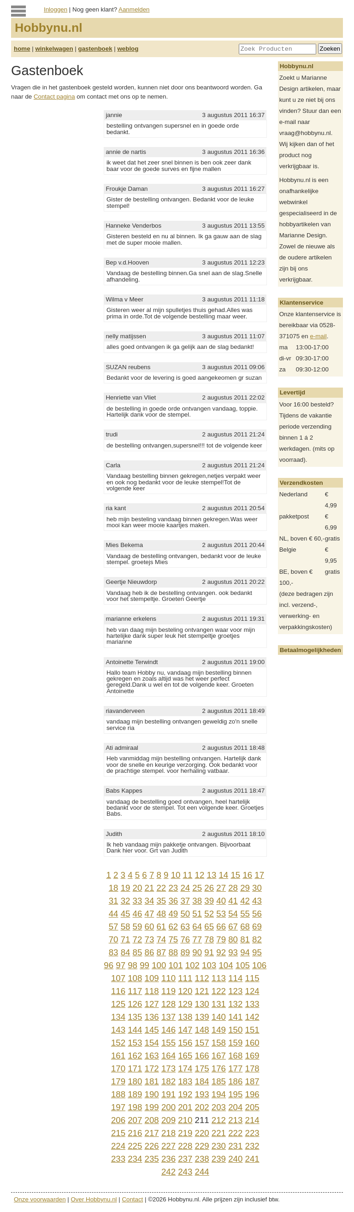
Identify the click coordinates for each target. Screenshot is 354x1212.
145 (152, 1030)
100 (159, 965)
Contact (132, 1199)
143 (118, 1030)
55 (245, 913)
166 (202, 1055)
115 (252, 978)
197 (118, 1107)
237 (185, 1159)
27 (221, 888)
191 (168, 1094)
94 (245, 952)
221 (219, 1133)
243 (185, 1172)
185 (219, 1081)
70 (113, 939)
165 (185, 1055)
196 (252, 1094)
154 (152, 1042)
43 (257, 901)
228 (185, 1146)
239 (219, 1159)
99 (144, 965)
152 (118, 1042)
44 (113, 913)
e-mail (318, 336)
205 (252, 1107)
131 (219, 1004)
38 (197, 901)
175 (202, 1068)
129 (185, 1004)
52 (209, 913)
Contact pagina (54, 96)
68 (245, 926)
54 (233, 913)
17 (259, 875)
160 (252, 1042)
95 (257, 952)
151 (252, 1030)
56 (257, 913)
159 (235, 1042)
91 (209, 952)
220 (202, 1133)
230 (219, 1146)
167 (219, 1055)
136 (152, 1017)
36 (173, 901)
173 (168, 1068)
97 (120, 965)
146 (168, 1030)
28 (233, 888)
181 (152, 1081)
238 (202, 1159)
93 (233, 952)
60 (149, 926)
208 (152, 1120)
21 (149, 888)
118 (152, 991)
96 (108, 965)
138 (185, 1017)
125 (118, 1004)
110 (168, 978)
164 (168, 1055)
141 (235, 1017)
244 (202, 1172)
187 (252, 1081)
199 (152, 1107)
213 (235, 1120)
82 (257, 939)
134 (118, 1017)
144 (135, 1030)
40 (221, 901)
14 (223, 875)
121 (202, 991)
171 (135, 1068)
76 (185, 939)
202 (202, 1107)
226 (152, 1146)
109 (152, 978)
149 (219, 1030)
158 (219, 1042)
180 (135, 1081)
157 (202, 1042)
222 (235, 1133)
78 (209, 939)
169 (252, 1055)
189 (135, 1094)
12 (200, 875)
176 (219, 1068)
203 (219, 1107)
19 (125, 888)
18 (113, 888)
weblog (127, 48)
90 (197, 952)
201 (185, 1107)
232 (252, 1146)
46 (137, 913)
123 (235, 991)
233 (118, 1159)
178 (252, 1068)
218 (168, 1133)
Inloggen (55, 9)
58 (125, 926)
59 (137, 926)
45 (125, 913)
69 (257, 926)
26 (209, 888)
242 (168, 1172)
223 (252, 1133)
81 (245, 939)
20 (137, 888)
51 (197, 913)
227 (168, 1146)
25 (197, 888)
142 (252, 1017)
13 (212, 875)
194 (219, 1094)
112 (202, 978)
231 (235, 1146)
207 (135, 1120)
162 (135, 1055)
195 (235, 1094)
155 (168, 1042)
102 (192, 965)
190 (152, 1094)
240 (235, 1159)
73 (149, 939)
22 (161, 888)
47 (149, 913)
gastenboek (95, 48)
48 (161, 913)
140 (219, 1017)
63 (185, 926)
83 (113, 952)
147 (185, 1030)
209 (168, 1120)
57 (113, 926)
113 (219, 978)
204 (235, 1107)
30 (257, 888)
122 (219, 991)
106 (259, 965)
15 (235, 875)
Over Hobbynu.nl (94, 1199)
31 (113, 901)
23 (173, 888)
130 (202, 1004)
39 (209, 901)
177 (235, 1068)
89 (185, 952)
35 (161, 901)
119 (168, 991)
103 (209, 965)
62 (173, 926)
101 (175, 965)
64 (197, 926)
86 (149, 952)
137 (168, 1017)
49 (173, 913)
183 (185, 1081)
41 (233, 901)
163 (152, 1055)
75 (173, 939)
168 (235, 1055)
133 (252, 1004)
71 (125, 939)
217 (152, 1133)
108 (135, 978)
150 (235, 1030)
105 (243, 965)
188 (118, 1094)
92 (221, 952)
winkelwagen (54, 48)
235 (152, 1159)
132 (235, 1004)
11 (188, 875)
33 (137, 901)
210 (185, 1120)
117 (135, 991)
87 (161, 952)
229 (202, 1146)
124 (252, 991)
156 (185, 1042)
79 (221, 939)
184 (202, 1081)
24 (185, 888)
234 (135, 1159)
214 (252, 1120)
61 (161, 926)
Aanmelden (133, 9)
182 (168, 1081)
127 (152, 1004)
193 (202, 1094)
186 (235, 1081)
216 (135, 1133)
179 (118, 1081)
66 (221, 926)
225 (135, 1146)
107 (118, 978)
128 (168, 1004)
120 (185, 991)
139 (202, 1017)
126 (135, 1004)
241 (252, 1159)
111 (185, 978)
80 (233, 939)
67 (233, 926)
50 (185, 913)
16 (247, 875)
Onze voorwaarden (40, 1199)
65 (209, 926)
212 (219, 1120)
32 (125, 901)
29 (245, 888)
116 (118, 991)
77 (197, 939)
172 (152, 1068)
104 (225, 965)
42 (245, 901)
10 (176, 875)
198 (135, 1107)
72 (137, 939)
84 (125, 952)
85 (137, 952)
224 (118, 1146)
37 (185, 901)
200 (168, 1107)
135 (135, 1017)
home (22, 48)
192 (185, 1094)
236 (168, 1159)
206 (118, 1120)
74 (161, 939)
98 (132, 965)
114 (235, 978)
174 (185, 1068)
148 (202, 1030)
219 (185, 1133)
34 (149, 901)
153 (135, 1042)
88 (173, 952)
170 (118, 1068)
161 (118, 1055)
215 (118, 1133)
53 (221, 913)
